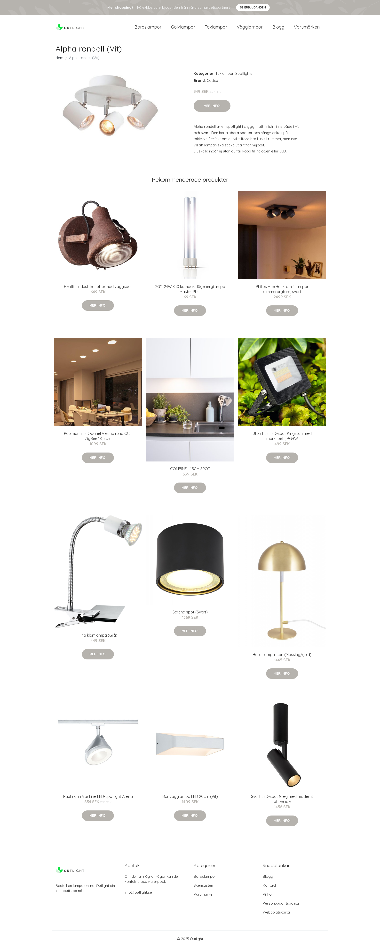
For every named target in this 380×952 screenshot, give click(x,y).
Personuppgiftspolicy (281, 908)
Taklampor (216, 29)
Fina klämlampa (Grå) (98, 640)
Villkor (268, 899)
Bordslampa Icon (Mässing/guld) (282, 659)
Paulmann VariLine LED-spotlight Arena (98, 801)
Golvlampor (183, 29)
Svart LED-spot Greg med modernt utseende (282, 804)
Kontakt (269, 890)
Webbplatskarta (276, 917)
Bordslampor (148, 29)
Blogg (278, 29)
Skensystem (204, 890)
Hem (59, 62)
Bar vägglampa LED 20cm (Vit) (190, 801)
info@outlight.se (138, 897)
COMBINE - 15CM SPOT (190, 473)
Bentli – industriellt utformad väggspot (98, 291)
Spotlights (243, 78)
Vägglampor (250, 29)
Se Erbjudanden (253, 7)
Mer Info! (212, 110)
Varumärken (307, 29)
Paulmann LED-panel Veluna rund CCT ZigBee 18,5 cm (98, 441)
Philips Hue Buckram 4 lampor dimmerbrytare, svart (282, 294)
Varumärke (203, 899)
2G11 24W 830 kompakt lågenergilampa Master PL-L (190, 294)
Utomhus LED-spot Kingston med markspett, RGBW (282, 441)
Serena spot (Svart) (190, 616)
